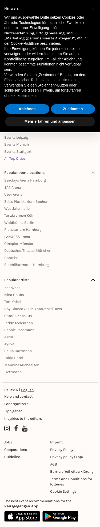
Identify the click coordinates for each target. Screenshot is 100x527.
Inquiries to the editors (23, 418)
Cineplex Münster (18, 243)
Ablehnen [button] (27, 109)
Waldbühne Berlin (19, 222)
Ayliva (9, 344)
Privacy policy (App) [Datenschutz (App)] (66, 457)
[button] (93, 8)
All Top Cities (15, 158)
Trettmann (13, 372)
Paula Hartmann (18, 351)
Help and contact (18, 396)
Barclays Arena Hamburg (25, 180)
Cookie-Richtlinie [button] (25, 43)
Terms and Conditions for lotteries (71, 482)
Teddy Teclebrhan (18, 323)
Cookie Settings (63, 491)
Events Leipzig (16, 137)
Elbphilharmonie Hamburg (26, 264)
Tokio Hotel (13, 358)
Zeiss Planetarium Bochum (27, 201)
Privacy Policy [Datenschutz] (61, 449)
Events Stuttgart (17, 151)
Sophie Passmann (19, 330)
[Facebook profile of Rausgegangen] (16, 428)
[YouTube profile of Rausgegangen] (25, 428)
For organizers (16, 404)
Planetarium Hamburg (23, 229)
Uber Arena (13, 194)
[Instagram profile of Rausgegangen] (7, 428)
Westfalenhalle (17, 208)
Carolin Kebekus (18, 316)
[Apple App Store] (22, 516)
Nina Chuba (14, 295)
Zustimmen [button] (73, 109)
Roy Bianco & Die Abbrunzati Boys (33, 309)
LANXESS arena (17, 236)
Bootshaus (13, 258)
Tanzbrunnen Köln (19, 215)
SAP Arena (12, 187)
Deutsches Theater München (27, 250)
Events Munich (16, 144)
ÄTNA (8, 337)
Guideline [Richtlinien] (12, 457)
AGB (53, 464)
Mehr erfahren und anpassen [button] (50, 121)
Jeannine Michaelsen (21, 365)
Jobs (8, 442)
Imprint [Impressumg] (56, 442)
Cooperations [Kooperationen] (15, 449)
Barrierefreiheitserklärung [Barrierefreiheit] (72, 471)
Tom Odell (12, 301)
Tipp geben (13, 411)
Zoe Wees (12, 288)
